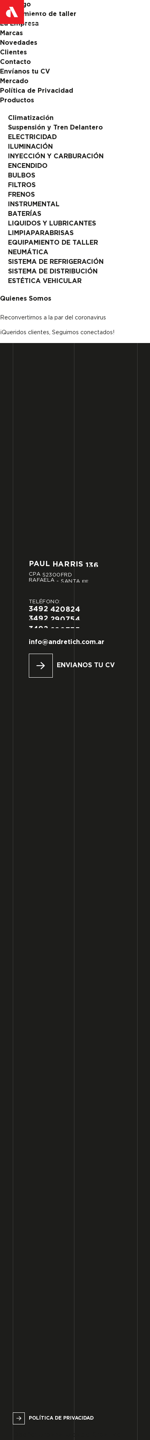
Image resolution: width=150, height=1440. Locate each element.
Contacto (15, 62)
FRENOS (21, 195)
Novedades (18, 43)
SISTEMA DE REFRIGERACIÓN (56, 262)
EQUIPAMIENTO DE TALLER (53, 243)
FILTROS (22, 185)
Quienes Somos (25, 299)
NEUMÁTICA (28, 252)
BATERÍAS (24, 214)
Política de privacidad (61, 1418)
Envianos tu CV (86, 665)
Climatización (31, 118)
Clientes (13, 53)
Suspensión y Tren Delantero (55, 128)
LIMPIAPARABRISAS (41, 233)
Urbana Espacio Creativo (79, 1435)
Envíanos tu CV (25, 72)
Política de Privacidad (36, 91)
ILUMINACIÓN (30, 147)
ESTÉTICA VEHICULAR (45, 281)
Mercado (14, 81)
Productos (17, 101)
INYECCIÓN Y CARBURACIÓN (56, 157)
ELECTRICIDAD (32, 137)
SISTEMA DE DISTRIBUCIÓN (53, 272)
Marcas (11, 33)
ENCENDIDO (28, 166)
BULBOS (21, 176)
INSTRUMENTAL (34, 204)
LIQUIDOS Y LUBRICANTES (52, 224)
